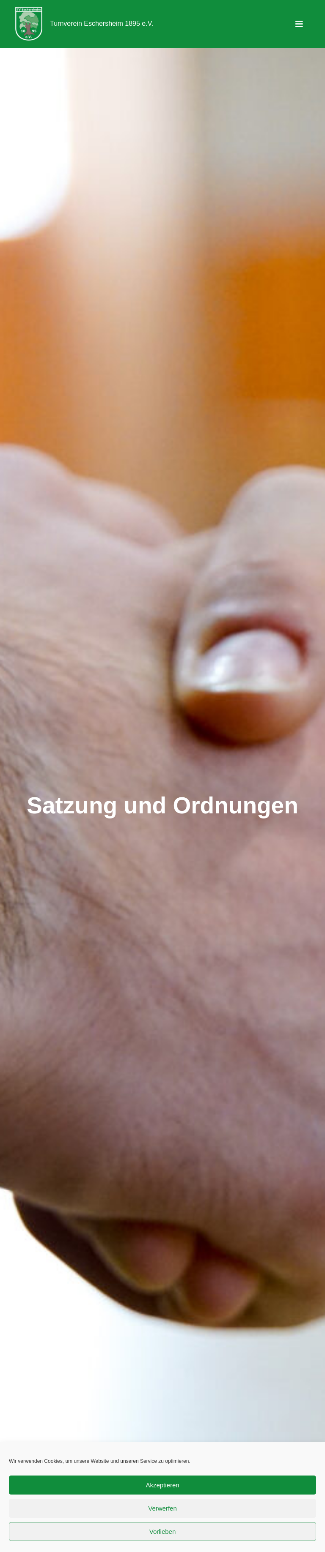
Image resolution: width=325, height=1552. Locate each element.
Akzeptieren (162, 1485)
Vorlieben (162, 1531)
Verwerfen (162, 1508)
